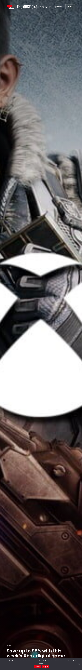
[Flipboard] (46, 7)
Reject (45, 667)
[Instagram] (43, 7)
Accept (37, 667)
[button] (58, 7)
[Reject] (79, 664)
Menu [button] (70, 6)
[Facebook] (49, 7)
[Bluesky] (40, 7)
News (9, 645)
